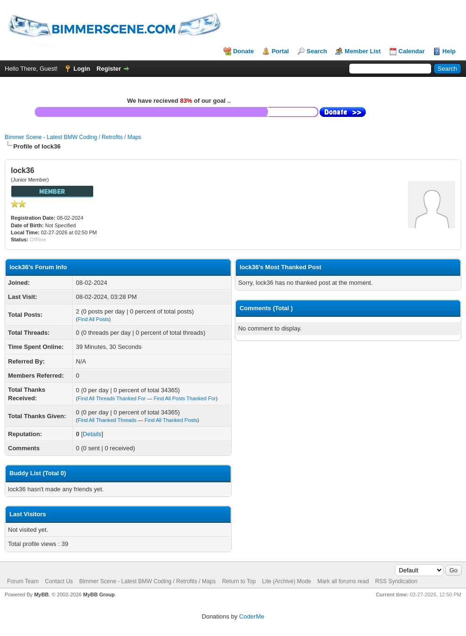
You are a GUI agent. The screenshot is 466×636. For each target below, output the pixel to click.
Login (81, 68)
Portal (280, 51)
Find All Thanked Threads (107, 420)
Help (449, 51)
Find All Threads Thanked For (112, 398)
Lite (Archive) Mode (286, 581)
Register (108, 68)
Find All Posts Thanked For (185, 398)
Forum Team (23, 581)
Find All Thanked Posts (171, 420)
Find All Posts (93, 319)
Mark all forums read (343, 581)
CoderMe (251, 616)
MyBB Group (98, 594)
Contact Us (58, 581)
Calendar (412, 51)
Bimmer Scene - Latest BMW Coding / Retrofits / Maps (73, 137)
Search (316, 51)
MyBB (41, 594)
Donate (243, 51)
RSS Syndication (396, 581)
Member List (363, 51)
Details (92, 434)
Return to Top (239, 581)
